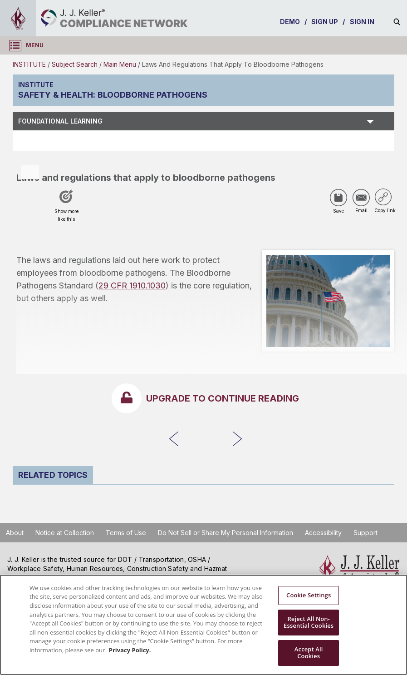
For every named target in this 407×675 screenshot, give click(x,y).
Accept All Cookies (308, 652)
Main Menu (119, 64)
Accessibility (323, 532)
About (15, 532)
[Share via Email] (361, 198)
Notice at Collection (64, 532)
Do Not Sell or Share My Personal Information (225, 532)
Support (365, 532)
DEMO (290, 21)
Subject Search (75, 64)
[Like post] (66, 208)
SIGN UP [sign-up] (324, 21)
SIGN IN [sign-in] (362, 21)
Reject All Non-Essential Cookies (308, 622)
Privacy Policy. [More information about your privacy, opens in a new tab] (130, 650)
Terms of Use (126, 532)
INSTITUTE (29, 64)
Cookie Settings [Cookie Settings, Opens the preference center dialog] (308, 595)
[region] (203, 625)
